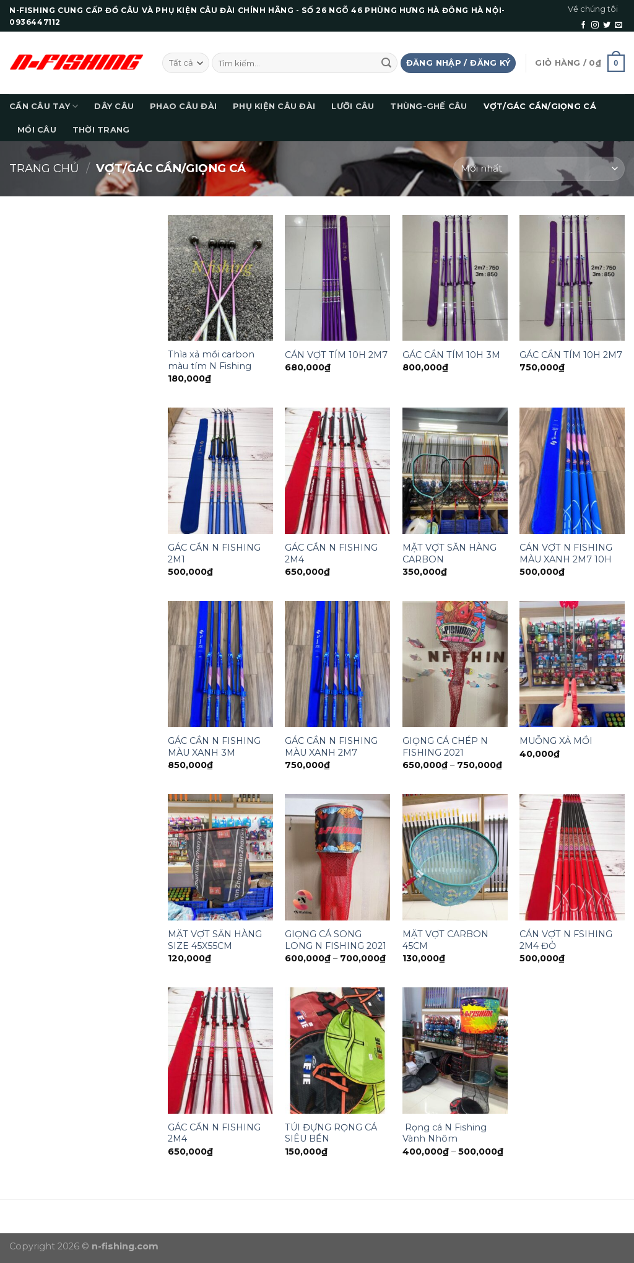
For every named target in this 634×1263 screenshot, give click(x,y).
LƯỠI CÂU (352, 106)
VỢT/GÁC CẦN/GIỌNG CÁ (540, 106)
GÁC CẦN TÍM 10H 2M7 (570, 355)
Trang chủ (44, 168)
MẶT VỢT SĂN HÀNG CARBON (449, 553)
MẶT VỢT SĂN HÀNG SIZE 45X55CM (215, 940)
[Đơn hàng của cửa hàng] (539, 169)
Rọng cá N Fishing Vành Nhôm (444, 1133)
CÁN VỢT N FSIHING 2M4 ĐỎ (565, 940)
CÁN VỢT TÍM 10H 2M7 (336, 355)
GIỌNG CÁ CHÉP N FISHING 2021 (445, 746)
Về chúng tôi (593, 9)
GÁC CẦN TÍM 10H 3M (451, 355)
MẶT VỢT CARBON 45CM (445, 940)
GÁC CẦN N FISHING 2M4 (331, 553)
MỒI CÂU (36, 129)
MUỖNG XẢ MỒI (556, 740)
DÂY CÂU (114, 106)
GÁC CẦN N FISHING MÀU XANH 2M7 (331, 746)
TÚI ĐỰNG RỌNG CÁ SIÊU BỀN (331, 1133)
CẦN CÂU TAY (43, 106)
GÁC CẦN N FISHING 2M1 (214, 553)
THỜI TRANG (101, 129)
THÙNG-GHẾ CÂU (428, 106)
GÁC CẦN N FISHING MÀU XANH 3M (214, 746)
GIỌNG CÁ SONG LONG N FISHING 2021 (335, 940)
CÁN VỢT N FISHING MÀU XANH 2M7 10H (565, 553)
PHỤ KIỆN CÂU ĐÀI (274, 106)
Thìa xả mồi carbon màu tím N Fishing (211, 360)
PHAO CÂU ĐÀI (183, 106)
